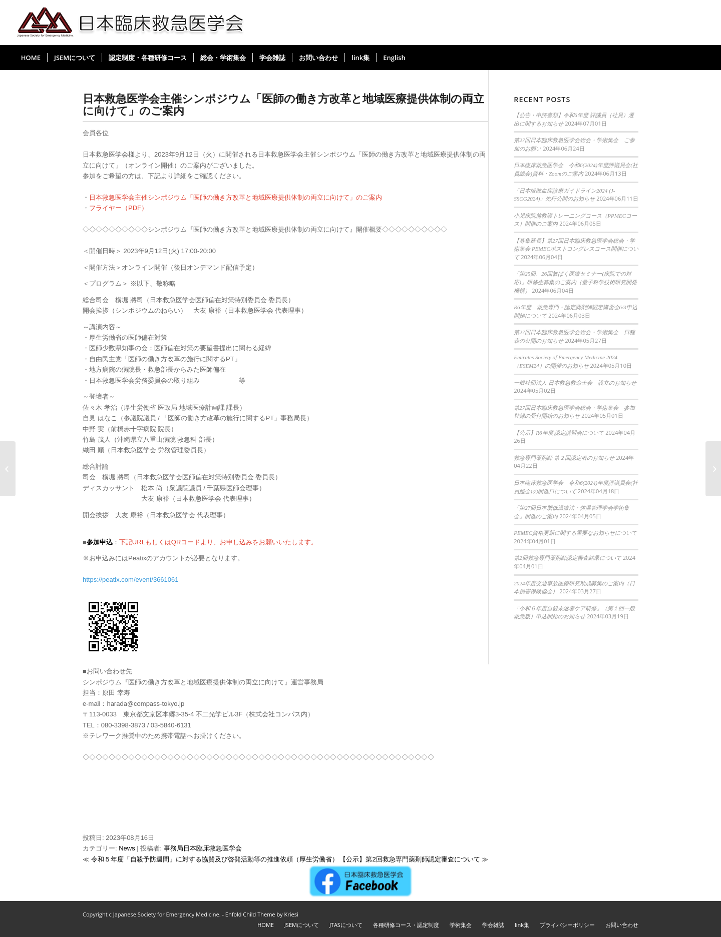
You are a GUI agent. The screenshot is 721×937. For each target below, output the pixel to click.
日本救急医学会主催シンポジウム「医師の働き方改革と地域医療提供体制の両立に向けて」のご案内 (283, 104)
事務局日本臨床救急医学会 (203, 848)
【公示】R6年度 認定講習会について (559, 433)
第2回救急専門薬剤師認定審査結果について (567, 558)
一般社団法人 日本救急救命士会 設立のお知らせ (575, 383)
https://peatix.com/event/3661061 (131, 579)
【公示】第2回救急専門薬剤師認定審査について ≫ (413, 859)
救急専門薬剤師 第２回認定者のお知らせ (564, 458)
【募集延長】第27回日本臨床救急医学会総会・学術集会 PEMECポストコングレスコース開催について (576, 249)
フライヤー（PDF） (118, 208)
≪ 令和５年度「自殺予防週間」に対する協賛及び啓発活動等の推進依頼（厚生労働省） (210, 859)
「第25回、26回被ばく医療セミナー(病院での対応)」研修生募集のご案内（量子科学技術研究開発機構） (575, 282)
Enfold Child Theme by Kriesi (261, 914)
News (127, 848)
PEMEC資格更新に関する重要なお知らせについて (575, 533)
